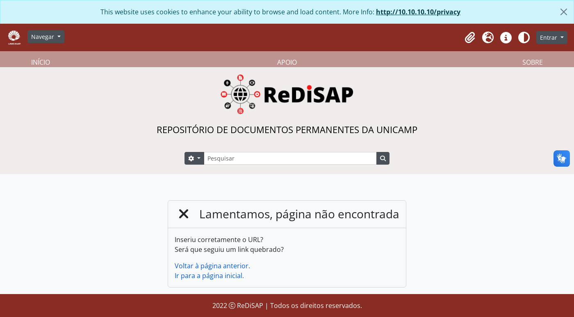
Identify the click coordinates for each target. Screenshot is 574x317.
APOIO (287, 62)
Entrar (549, 37)
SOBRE (532, 62)
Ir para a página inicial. (209, 275)
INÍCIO (40, 62)
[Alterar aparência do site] (524, 38)
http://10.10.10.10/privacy (418, 11)
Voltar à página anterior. (212, 265)
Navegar (43, 37)
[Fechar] (564, 11)
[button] (470, 38)
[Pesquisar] (290, 158)
